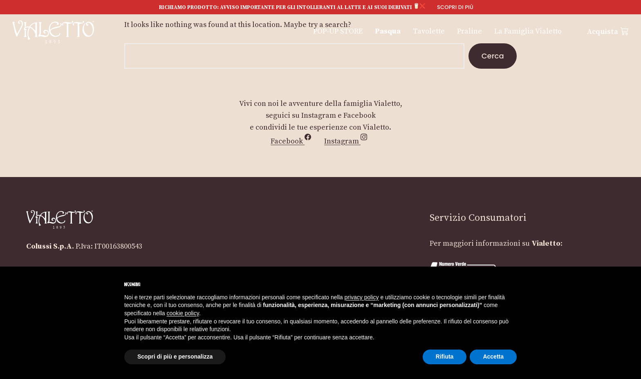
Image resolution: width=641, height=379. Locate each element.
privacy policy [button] (362, 297)
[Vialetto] (53, 31)
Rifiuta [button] (445, 356)
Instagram (347, 141)
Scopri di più (455, 7)
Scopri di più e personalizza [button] (175, 356)
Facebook (292, 141)
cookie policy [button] (183, 313)
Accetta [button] (493, 356)
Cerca (493, 56)
